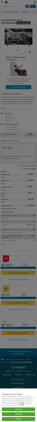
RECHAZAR (18, 414)
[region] (18, 405)
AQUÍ (22, 403)
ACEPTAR (18, 419)
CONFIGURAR (18, 409)
